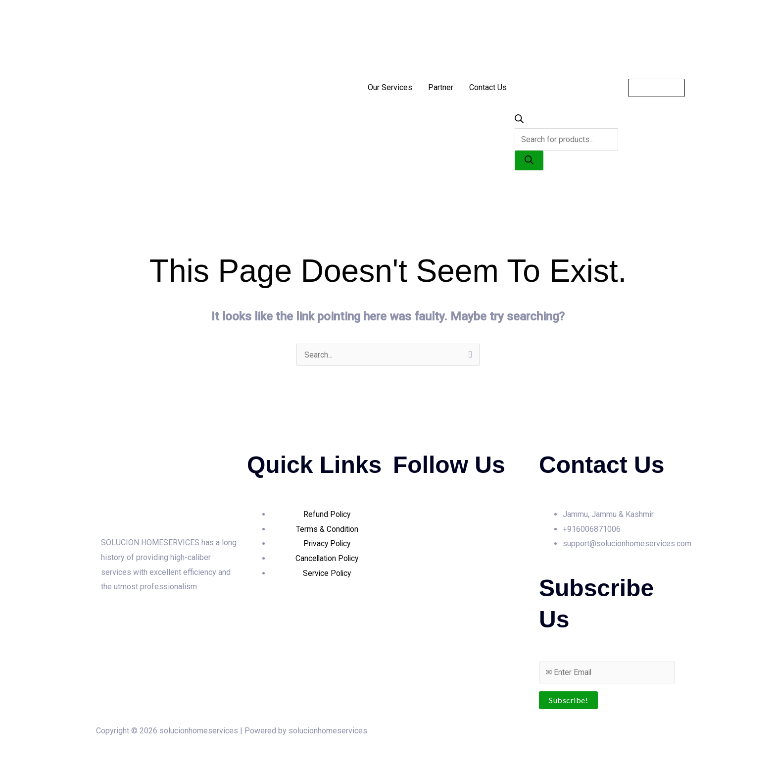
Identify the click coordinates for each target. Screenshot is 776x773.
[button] (656, 88)
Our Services (390, 87)
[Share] (53, 753)
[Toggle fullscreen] (32, 753)
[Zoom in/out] (10, 753)
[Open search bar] (519, 120)
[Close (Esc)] (75, 753)
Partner (440, 87)
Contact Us (488, 87)
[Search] (529, 160)
